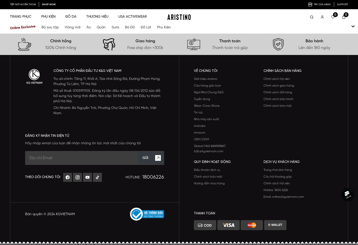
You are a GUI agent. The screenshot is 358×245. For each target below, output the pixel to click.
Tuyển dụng (202, 99)
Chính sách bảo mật (278, 105)
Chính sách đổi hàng (278, 92)
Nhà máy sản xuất (206, 119)
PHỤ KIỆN (48, 17)
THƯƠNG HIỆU (97, 17)
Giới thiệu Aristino (205, 79)
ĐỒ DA (70, 17)
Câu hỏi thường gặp (278, 176)
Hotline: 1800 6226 (276, 190)
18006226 (153, 177)
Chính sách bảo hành (278, 99)
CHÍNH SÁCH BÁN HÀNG (283, 71)
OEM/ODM (201, 139)
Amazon (199, 132)
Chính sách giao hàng (279, 85)
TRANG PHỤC (20, 17)
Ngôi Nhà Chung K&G (209, 92)
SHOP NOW (49, 4)
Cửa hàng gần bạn (207, 85)
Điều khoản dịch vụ (207, 170)
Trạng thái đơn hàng (278, 170)
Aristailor (200, 126)
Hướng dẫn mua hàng (209, 183)
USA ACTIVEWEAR (132, 17)
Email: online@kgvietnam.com (284, 196)
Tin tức (198, 112)
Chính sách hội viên (277, 79)
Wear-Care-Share (207, 105)
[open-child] (353, 26)
